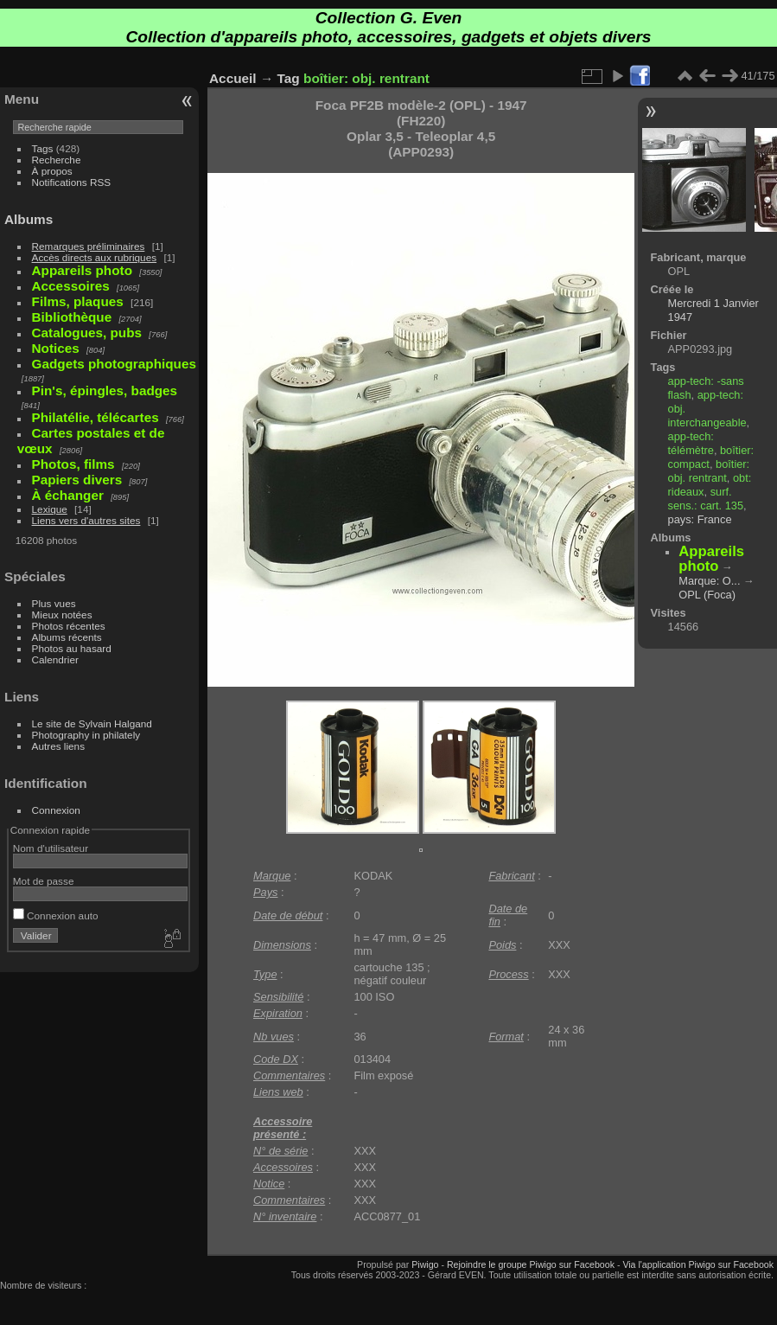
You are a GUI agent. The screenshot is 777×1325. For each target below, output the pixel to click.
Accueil (233, 78)
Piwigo (424, 1264)
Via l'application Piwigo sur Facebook (698, 1264)
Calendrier (55, 659)
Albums (28, 219)
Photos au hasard (71, 648)
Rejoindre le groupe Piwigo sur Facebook (531, 1264)
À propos (52, 170)
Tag (288, 78)
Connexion (56, 810)
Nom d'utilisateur (50, 848)
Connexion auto (56, 915)
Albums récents (67, 637)
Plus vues (54, 603)
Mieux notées (62, 614)
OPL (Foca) (707, 594)
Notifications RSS (71, 182)
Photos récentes (68, 625)
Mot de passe (43, 881)
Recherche (56, 159)
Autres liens (58, 746)
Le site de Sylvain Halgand (92, 723)
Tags (43, 148)
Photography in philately (86, 734)
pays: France (700, 519)
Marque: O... (709, 580)
